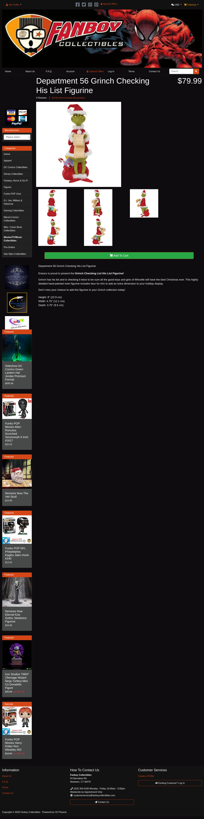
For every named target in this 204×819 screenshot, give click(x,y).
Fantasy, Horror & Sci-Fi (16, 180)
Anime (7, 154)
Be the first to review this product (68, 98)
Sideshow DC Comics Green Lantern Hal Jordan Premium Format (15, 372)
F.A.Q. (49, 71)
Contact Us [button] (102, 802)
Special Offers (95, 71)
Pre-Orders (9, 247)
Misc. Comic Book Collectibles (13, 229)
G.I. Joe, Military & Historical (13, 202)
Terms (131, 71)
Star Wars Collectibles (15, 254)
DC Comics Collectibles (15, 167)
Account (70, 71)
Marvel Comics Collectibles (11, 219)
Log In (111, 71)
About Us (30, 71)
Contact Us (154, 71)
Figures (7, 187)
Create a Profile (146, 776)
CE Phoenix (61, 812)
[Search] (181, 71)
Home (8, 71)
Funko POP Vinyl (12, 194)
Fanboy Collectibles (30, 812)
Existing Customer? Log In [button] (170, 783)
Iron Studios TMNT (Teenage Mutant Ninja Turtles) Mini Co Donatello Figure (17, 681)
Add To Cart (119, 255)
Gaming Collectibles (14, 210)
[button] (13, 5)
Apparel (7, 160)
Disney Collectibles (13, 174)
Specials (9, 704)
